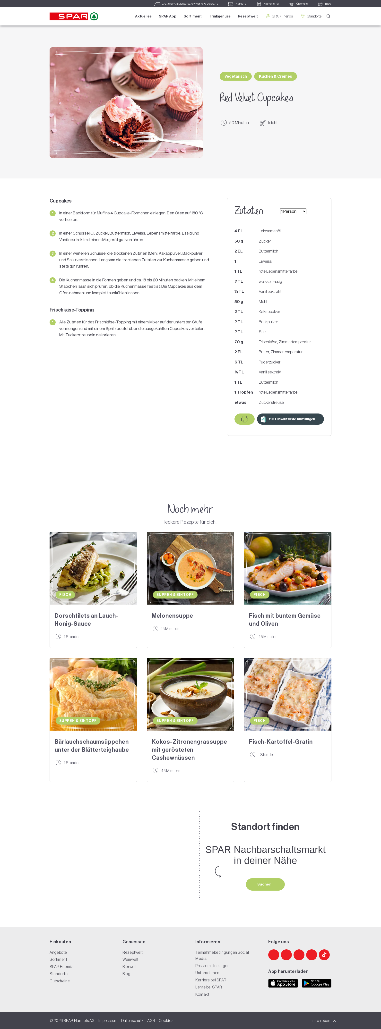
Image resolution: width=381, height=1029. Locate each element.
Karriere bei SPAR (210, 980)
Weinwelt (130, 959)
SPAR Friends (279, 16)
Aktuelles (143, 16)
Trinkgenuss (220, 16)
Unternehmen (207, 972)
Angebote (58, 952)
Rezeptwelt (248, 16)
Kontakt (202, 994)
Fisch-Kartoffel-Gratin (281, 741)
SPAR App (167, 16)
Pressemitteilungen (212, 965)
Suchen (264, 884)
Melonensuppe (172, 615)
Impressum (108, 1020)
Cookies (166, 1020)
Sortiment (193, 16)
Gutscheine (60, 981)
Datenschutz (132, 1020)
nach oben (324, 1020)
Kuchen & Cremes (275, 76)
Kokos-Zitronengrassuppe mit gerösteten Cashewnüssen (189, 749)
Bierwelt (129, 966)
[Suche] (328, 16)
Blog (126, 973)
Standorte (310, 16)
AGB (151, 1020)
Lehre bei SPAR (208, 987)
